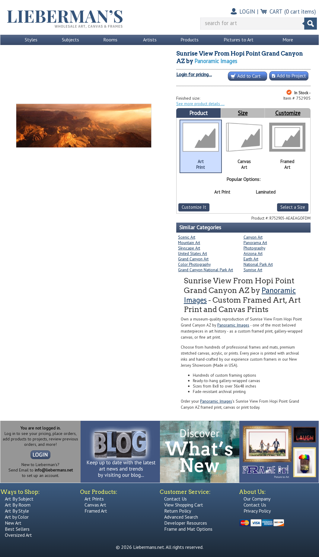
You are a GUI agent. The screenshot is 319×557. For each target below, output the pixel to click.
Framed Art (96, 511)
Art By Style (17, 511)
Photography (254, 248)
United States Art (192, 253)
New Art (13, 523)
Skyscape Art (189, 248)
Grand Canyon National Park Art (205, 269)
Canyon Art (253, 237)
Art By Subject (19, 499)
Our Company (257, 499)
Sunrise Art (253, 269)
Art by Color (17, 517)
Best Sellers (17, 529)
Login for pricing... (194, 74)
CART (276, 11)
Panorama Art (255, 242)
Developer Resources (185, 523)
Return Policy (177, 511)
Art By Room (17, 505)
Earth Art (251, 259)
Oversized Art (18, 535)
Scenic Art (186, 237)
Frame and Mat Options (188, 529)
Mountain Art (189, 242)
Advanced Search (181, 517)
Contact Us (175, 499)
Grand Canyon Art (193, 259)
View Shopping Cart (183, 505)
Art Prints (94, 499)
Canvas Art (95, 505)
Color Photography (194, 264)
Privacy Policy (257, 511)
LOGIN (247, 11)
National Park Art (258, 264)
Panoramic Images (215, 61)
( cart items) (300, 11)
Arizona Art (253, 253)
